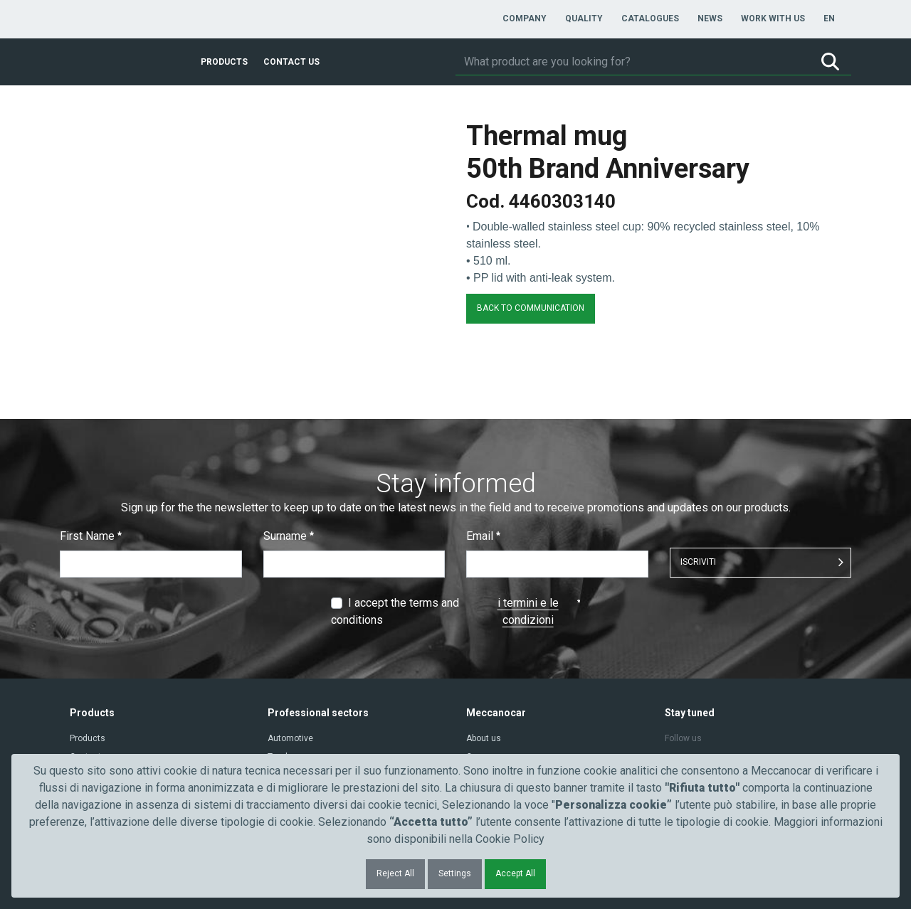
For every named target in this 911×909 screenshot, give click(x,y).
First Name (91, 536)
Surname (288, 536)
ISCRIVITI (698, 562)
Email (483, 536)
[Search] (632, 61)
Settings (454, 873)
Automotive (290, 738)
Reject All (395, 873)
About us (483, 738)
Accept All (515, 873)
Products (87, 738)
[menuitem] (524, 18)
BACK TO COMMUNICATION (530, 308)
